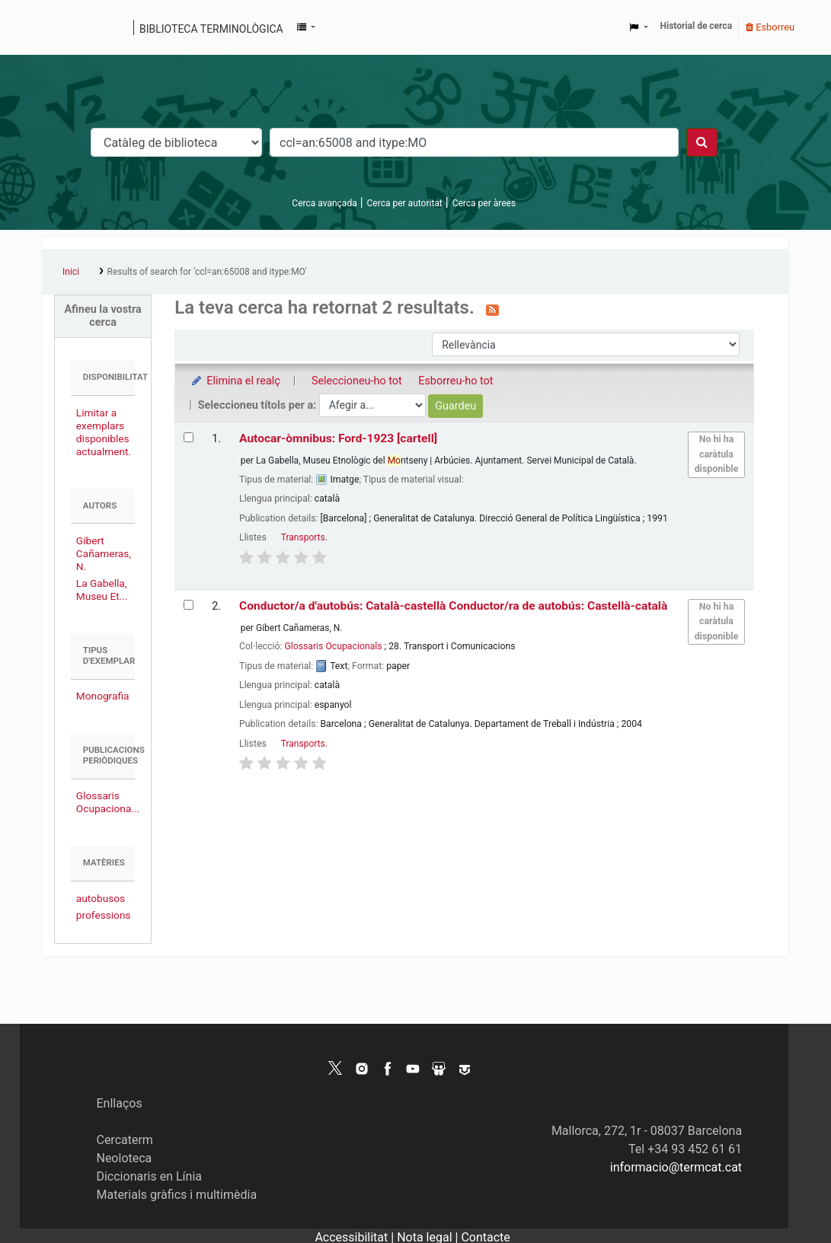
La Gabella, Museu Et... (102, 589)
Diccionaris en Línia (149, 1176)
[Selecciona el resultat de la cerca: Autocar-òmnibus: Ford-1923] (188, 437)
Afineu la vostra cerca (102, 316)
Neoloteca (124, 1158)
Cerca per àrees (484, 203)
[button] (306, 27)
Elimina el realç (235, 380)
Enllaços (119, 1103)
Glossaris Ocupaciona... (107, 801)
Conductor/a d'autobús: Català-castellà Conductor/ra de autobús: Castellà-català (453, 606)
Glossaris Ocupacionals (333, 646)
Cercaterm (124, 1140)
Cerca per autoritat (405, 203)
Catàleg (59, 27)
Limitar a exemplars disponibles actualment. (103, 431)
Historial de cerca (696, 26)
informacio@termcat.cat (676, 1167)
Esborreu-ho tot (455, 380)
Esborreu (770, 27)
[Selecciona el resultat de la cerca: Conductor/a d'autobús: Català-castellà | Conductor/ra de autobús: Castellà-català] (188, 605)
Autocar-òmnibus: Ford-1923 (338, 438)
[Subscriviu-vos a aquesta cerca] (492, 309)
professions (103, 915)
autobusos (100, 898)
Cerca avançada (324, 203)
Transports (303, 537)
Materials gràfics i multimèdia (176, 1194)
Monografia (102, 696)
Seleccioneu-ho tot (357, 380)
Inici (70, 271)
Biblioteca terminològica (211, 29)
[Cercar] (702, 142)
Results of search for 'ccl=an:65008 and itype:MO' (207, 271)
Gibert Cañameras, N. (103, 553)
